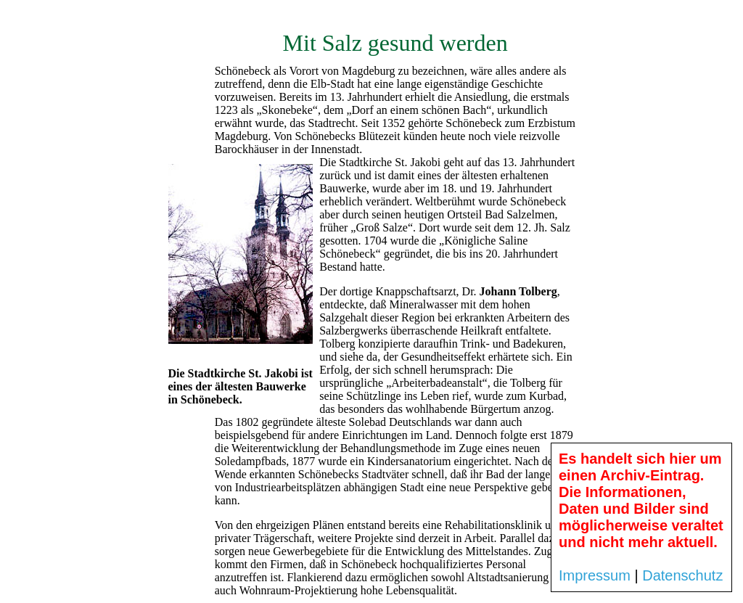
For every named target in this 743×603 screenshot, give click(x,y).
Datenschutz (682, 575)
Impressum (595, 575)
